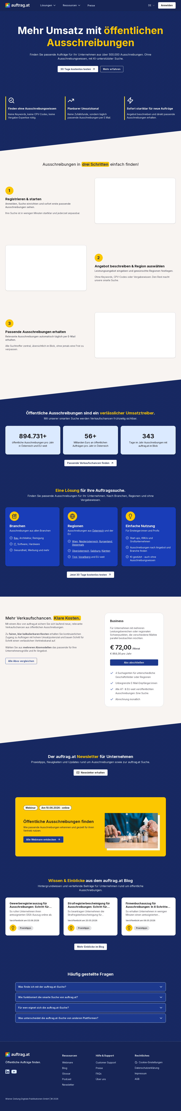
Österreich (98, 530)
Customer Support (106, 1062)
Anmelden (167, 5)
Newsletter (68, 1084)
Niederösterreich (88, 541)
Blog (64, 1068)
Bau (16, 538)
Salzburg (95, 550)
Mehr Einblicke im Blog (90, 946)
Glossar (66, 1073)
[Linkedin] (7, 1072)
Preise (91, 5)
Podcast (66, 1079)
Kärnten (106, 550)
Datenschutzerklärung (147, 1067)
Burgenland (105, 541)
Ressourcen (72, 5)
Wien (75, 541)
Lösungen (48, 5)
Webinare (67, 1062)
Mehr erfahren (111, 69)
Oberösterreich (80, 550)
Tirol (74, 556)
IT (15, 544)
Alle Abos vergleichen (21, 661)
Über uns (101, 1079)
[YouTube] (14, 1071)
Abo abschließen (134, 662)
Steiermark (78, 544)
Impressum (141, 1073)
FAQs (99, 1073)
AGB (137, 1079)
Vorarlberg (84, 556)
